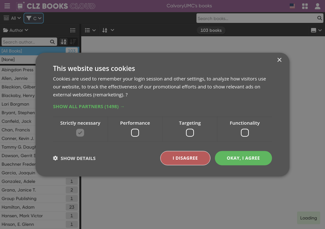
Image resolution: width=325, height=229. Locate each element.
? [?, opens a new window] (127, 94)
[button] (162, 106)
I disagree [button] (185, 158)
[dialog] (162, 114)
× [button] (279, 60)
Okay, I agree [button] (243, 158)
